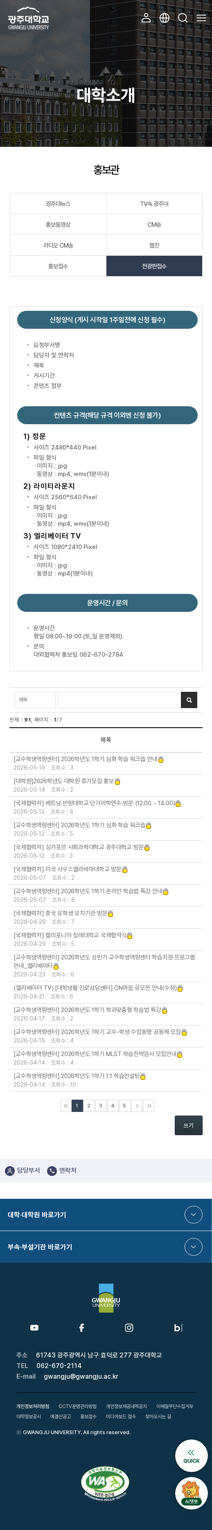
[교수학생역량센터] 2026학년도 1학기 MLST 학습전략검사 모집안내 (98, 1054)
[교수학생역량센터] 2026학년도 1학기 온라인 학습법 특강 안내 (91, 891)
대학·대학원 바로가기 (37, 1215)
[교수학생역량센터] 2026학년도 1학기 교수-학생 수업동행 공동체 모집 (100, 1032)
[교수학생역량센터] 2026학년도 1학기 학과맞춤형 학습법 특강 (90, 1010)
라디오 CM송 (58, 245)
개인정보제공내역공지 (126, 1406)
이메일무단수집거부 (174, 1406)
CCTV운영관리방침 (78, 1406)
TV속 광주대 (154, 204)
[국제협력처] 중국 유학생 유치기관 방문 (64, 913)
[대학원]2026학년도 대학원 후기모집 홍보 (67, 781)
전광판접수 (154, 266)
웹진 (154, 245)
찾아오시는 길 (158, 1416)
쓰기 (188, 1125)
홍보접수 (58, 266)
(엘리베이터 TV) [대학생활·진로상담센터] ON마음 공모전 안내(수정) (98, 988)
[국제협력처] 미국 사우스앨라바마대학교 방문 (71, 869)
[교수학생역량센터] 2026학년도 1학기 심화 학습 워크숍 (83, 825)
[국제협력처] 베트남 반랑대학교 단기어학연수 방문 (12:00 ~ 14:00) (97, 803)
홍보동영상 (58, 224)
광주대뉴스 (58, 204)
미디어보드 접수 (121, 1416)
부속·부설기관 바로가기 (40, 1247)
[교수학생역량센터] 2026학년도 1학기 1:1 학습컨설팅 (80, 1076)
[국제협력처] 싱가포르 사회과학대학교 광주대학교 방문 (82, 847)
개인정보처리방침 (32, 1406)
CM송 (154, 224)
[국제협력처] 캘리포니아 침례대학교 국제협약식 (73, 935)
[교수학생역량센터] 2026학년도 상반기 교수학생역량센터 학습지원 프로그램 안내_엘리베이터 (104, 962)
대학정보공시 (28, 1416)
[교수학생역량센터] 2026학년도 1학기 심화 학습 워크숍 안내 (89, 759)
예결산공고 (60, 1416)
